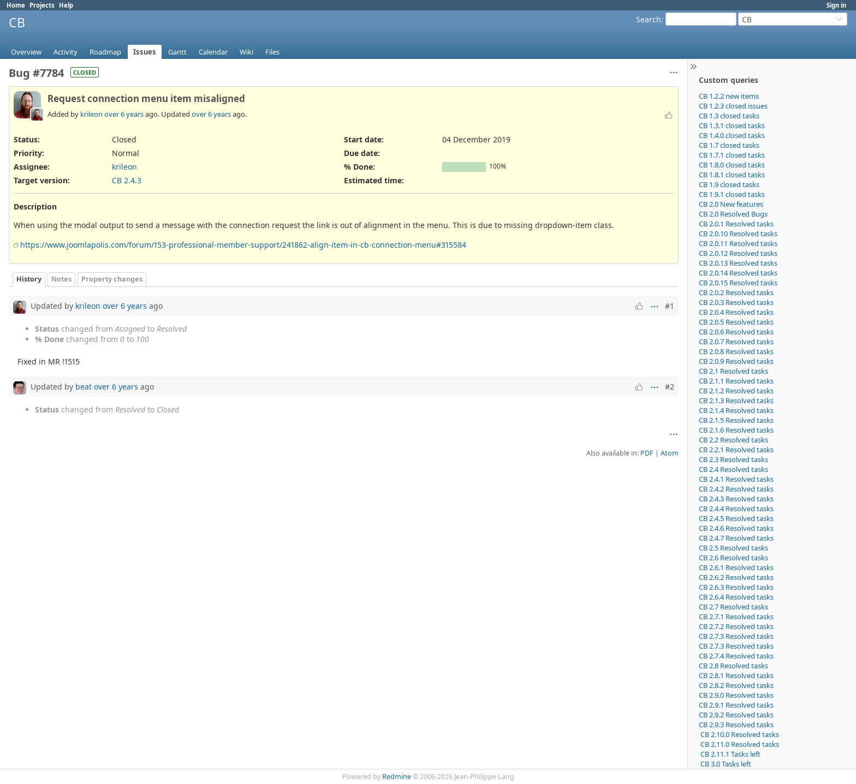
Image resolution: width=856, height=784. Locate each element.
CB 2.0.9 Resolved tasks (736, 361)
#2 (669, 386)
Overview (26, 52)
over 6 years (124, 114)
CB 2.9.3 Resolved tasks (736, 724)
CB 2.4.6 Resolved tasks (736, 528)
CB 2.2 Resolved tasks (733, 440)
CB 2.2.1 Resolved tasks (736, 449)
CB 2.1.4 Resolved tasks (736, 410)
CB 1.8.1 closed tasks (732, 174)
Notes (61, 279)
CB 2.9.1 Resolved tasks (736, 705)
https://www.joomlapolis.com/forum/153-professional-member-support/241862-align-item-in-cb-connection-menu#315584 (243, 245)
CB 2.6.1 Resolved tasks (736, 567)
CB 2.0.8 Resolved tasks (736, 351)
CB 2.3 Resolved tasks (733, 459)
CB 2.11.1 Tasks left (729, 754)
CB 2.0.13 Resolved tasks (738, 263)
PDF (646, 453)
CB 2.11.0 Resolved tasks (739, 744)
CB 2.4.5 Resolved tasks (736, 518)
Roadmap (105, 52)
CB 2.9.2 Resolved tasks (736, 715)
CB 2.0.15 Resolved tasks (738, 283)
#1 (669, 306)
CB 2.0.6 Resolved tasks (736, 332)
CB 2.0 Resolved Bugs (733, 214)
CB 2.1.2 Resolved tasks (736, 391)
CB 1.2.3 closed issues (733, 106)
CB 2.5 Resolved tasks (733, 548)
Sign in (836, 5)
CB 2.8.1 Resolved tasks (736, 675)
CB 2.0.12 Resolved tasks (738, 253)
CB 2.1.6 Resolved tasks (736, 430)
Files (272, 52)
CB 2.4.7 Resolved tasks (736, 538)
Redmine (396, 776)
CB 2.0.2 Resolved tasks (736, 292)
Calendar (213, 52)
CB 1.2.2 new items (729, 96)
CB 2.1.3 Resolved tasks (736, 400)
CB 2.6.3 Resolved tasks (736, 587)
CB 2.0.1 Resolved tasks (736, 224)
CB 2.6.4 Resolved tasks (736, 597)
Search (648, 19)
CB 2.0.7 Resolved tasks (736, 341)
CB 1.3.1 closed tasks (732, 125)
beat (83, 386)
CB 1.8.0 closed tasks (732, 165)
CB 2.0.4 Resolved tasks (736, 312)
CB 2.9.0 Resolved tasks (736, 695)
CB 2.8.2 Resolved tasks (736, 685)
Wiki (246, 52)
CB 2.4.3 (126, 180)
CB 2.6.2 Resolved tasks (736, 577)
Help (66, 5)
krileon (91, 114)
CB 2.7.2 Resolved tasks (736, 626)
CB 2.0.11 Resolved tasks (738, 243)
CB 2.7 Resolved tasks (733, 607)
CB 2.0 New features (731, 204)
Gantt (177, 52)
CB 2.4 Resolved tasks (733, 469)
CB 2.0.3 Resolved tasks (736, 302)
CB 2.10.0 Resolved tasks (739, 734)
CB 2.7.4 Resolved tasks (736, 656)
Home (16, 5)
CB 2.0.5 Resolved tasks (736, 322)
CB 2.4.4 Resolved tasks (736, 508)
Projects (42, 5)
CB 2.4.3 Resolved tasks (736, 499)
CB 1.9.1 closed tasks (732, 194)
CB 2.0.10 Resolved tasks (738, 233)
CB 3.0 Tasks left (725, 764)
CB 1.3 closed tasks (729, 116)
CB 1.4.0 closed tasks (732, 135)
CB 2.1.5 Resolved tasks (736, 420)
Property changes (111, 279)
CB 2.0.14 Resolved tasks (738, 273)
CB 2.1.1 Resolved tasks (736, 381)
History (28, 279)
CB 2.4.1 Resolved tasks (736, 479)
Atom (670, 453)
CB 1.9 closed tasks (729, 184)
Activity (66, 52)
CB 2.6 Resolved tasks (733, 557)
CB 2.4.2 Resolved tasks (736, 489)
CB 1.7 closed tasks (729, 145)
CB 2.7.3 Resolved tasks (736, 636)
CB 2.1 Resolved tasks (733, 371)
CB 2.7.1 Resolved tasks (736, 616)
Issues (144, 52)
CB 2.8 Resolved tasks (733, 666)
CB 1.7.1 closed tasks (732, 155)
